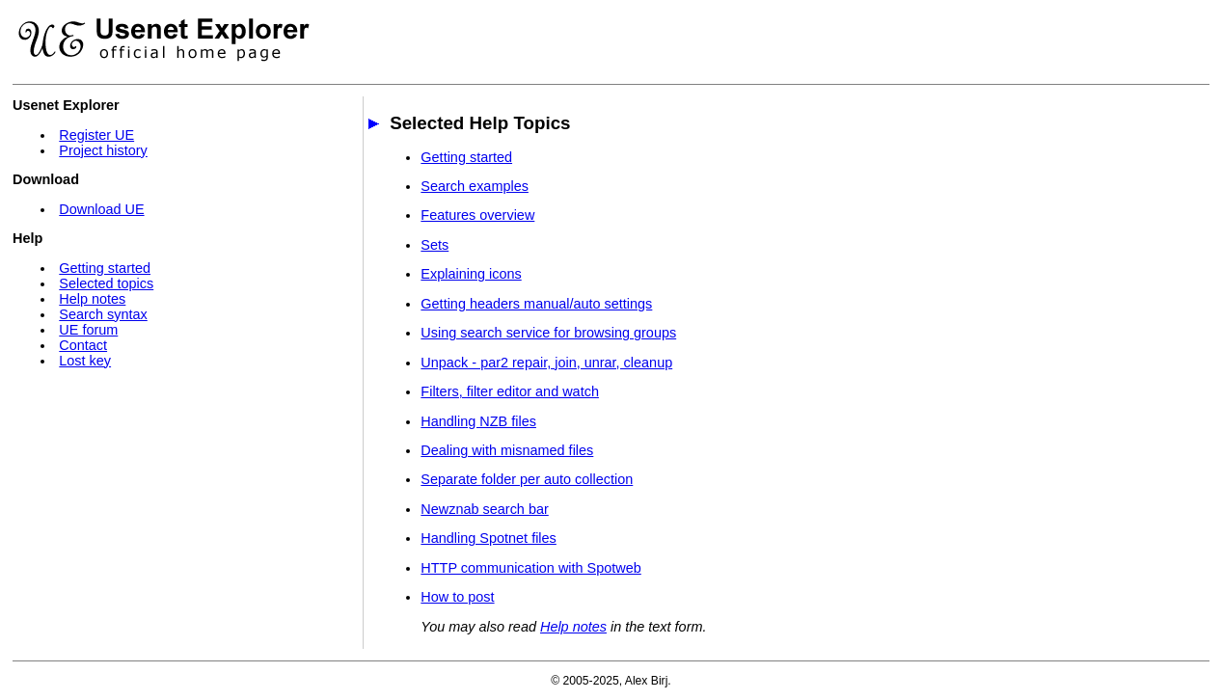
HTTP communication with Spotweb (530, 568)
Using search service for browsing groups (548, 332)
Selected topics (106, 283)
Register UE (96, 135)
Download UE (101, 209)
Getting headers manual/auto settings (536, 303)
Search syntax (103, 314)
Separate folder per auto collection (527, 479)
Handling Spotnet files (488, 538)
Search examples (475, 186)
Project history (103, 150)
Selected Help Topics (480, 123)
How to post (457, 597)
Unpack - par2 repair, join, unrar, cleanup (546, 362)
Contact (83, 345)
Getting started (104, 268)
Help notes (92, 299)
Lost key (85, 360)
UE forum (88, 329)
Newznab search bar (484, 509)
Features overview (477, 215)
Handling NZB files (478, 421)
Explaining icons (471, 274)
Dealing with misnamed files (507, 450)
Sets (434, 245)
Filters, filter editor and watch (510, 391)
